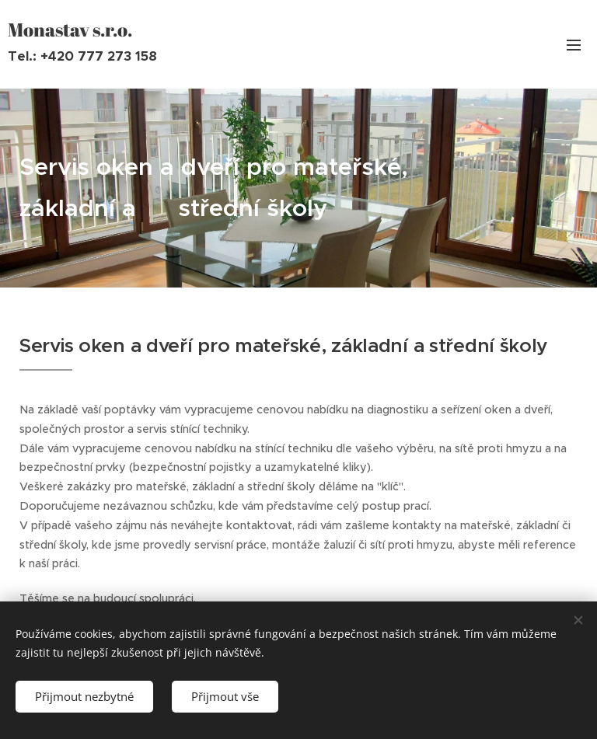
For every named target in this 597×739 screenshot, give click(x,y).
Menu (574, 45)
